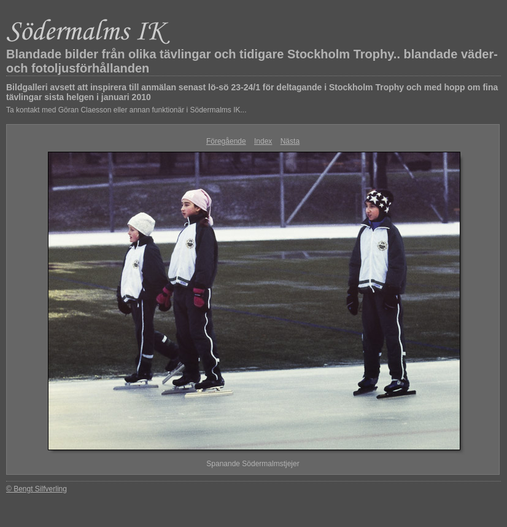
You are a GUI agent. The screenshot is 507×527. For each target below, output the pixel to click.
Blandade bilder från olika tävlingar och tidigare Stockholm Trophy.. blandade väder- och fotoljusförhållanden (252, 61)
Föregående (226, 141)
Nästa (290, 141)
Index (263, 141)
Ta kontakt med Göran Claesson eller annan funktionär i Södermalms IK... (126, 110)
